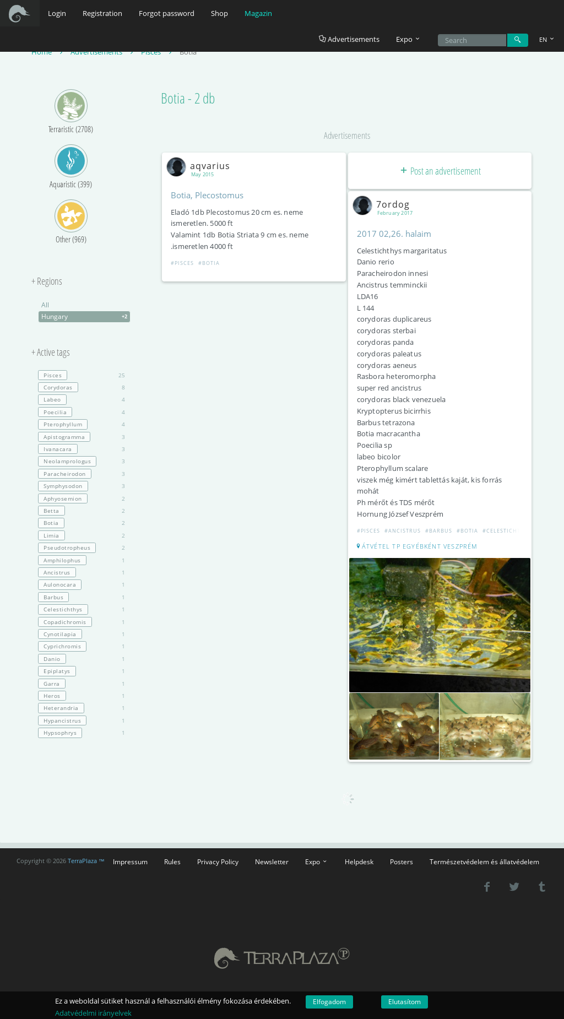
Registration (102, 13)
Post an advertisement (440, 170)
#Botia (209, 263)
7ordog (383, 204)
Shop (219, 13)
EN (547, 39)
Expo (316, 861)
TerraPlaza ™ (86, 861)
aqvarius (200, 166)
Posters (401, 861)
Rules (172, 861)
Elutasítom (404, 1001)
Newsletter (272, 861)
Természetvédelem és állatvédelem (484, 861)
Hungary (85, 317)
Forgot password (166, 13)
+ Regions (46, 281)
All (45, 305)
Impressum (130, 861)
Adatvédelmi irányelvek (93, 1013)
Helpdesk (359, 861)
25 (81, 375)
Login (57, 13)
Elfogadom (329, 1001)
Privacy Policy (217, 861)
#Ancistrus (402, 530)
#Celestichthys (507, 530)
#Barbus (438, 530)
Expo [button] (408, 39)
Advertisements (349, 39)
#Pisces (182, 263)
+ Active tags (50, 352)
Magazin (258, 13)
